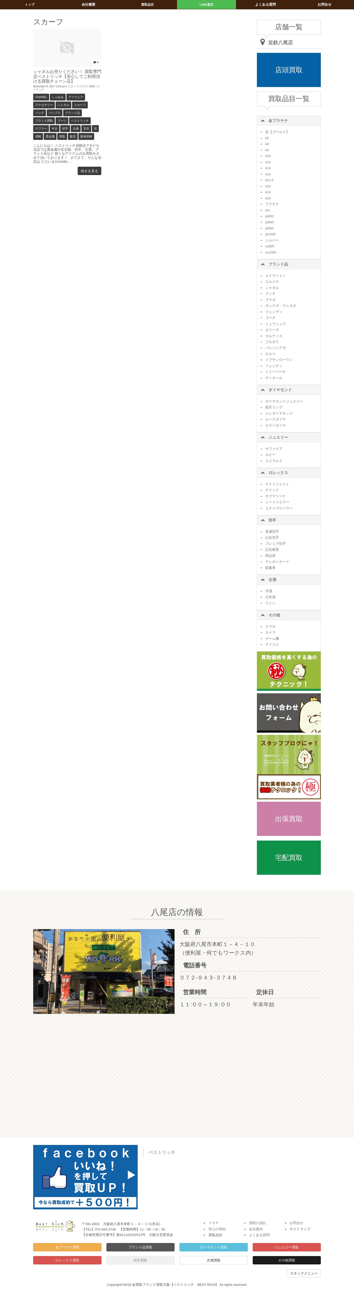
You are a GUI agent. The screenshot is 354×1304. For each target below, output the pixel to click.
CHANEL (41, 97)
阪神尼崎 (86, 136)
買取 (62, 136)
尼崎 (38, 136)
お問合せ (296, 1223)
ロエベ (270, 354)
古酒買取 (214, 1260)
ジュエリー (278, 437)
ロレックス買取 (67, 1260)
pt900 (269, 222)
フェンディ (273, 312)
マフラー (41, 128)
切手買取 (140, 1260)
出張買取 (289, 819)
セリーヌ (272, 330)
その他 (274, 615)
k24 (268, 198)
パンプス (54, 113)
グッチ (270, 294)
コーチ (270, 318)
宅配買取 (289, 857)
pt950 (269, 228)
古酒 (76, 128)
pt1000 (270, 234)
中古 (55, 128)
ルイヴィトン (275, 276)
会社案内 (256, 1229)
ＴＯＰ (213, 1223)
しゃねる (58, 97)
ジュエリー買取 (287, 1247)
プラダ (270, 300)
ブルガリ (272, 342)
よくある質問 (259, 1235)
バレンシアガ (275, 348)
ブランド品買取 (140, 1247)
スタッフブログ (77, 86)
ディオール (273, 378)
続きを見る (89, 171)
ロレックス (278, 473)
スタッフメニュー (304, 1273)
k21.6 (269, 180)
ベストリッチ (80, 120)
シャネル (63, 105)
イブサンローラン (279, 360)
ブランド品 (72, 113)
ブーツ (62, 120)
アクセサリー (44, 105)
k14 (268, 168)
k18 (268, 174)
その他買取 (286, 1260)
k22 (268, 186)
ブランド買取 (44, 120)
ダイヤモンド (280, 390)
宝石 (86, 128)
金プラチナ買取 (67, 1247)
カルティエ (273, 336)
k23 (268, 192)
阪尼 (73, 136)
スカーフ (80, 105)
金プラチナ (278, 121)
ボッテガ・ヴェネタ (280, 306)
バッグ (39, 113)
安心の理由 (217, 1229)
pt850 (269, 216)
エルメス (272, 281)
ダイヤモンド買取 (213, 1247)
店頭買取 (289, 70)
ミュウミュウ (275, 324)
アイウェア (75, 97)
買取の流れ (257, 1223)
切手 (65, 128)
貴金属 (50, 136)
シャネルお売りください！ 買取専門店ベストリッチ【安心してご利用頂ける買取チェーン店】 (67, 76)
